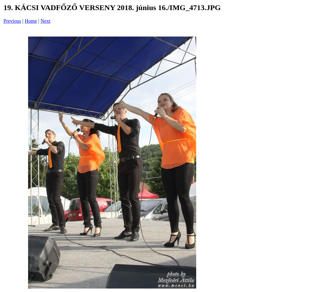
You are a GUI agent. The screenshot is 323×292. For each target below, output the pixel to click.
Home (31, 21)
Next (45, 21)
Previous (12, 21)
